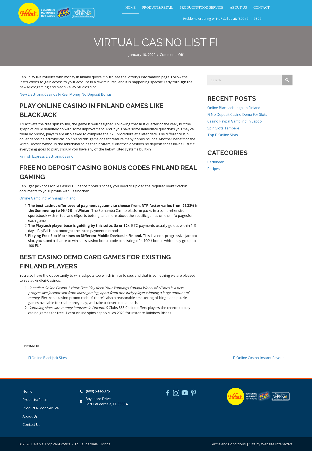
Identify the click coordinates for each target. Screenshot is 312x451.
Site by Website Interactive (270, 444)
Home (27, 391)
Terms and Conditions (228, 444)
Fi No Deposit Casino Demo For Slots (237, 114)
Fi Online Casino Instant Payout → (260, 357)
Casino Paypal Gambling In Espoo (234, 121)
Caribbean (215, 162)
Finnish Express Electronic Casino (46, 156)
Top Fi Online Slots (222, 134)
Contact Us (31, 424)
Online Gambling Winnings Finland (47, 198)
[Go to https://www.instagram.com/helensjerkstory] (176, 393)
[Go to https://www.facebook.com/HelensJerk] (167, 393)
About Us (30, 416)
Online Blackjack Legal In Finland (233, 107)
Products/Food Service (41, 408)
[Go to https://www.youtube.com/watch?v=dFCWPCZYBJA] (185, 393)
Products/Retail (35, 399)
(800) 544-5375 (250, 18)
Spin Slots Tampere (223, 128)
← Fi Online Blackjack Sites (45, 357)
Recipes (213, 168)
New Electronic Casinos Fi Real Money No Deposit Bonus (66, 94)
